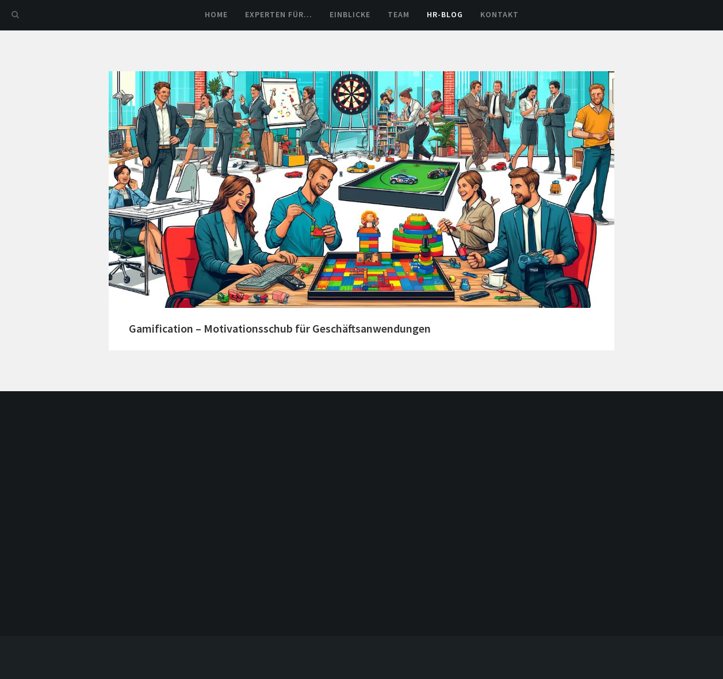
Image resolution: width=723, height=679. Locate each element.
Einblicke (350, 14)
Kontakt (499, 14)
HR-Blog (445, 14)
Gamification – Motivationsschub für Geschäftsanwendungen (280, 328)
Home (216, 14)
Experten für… (278, 14)
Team (399, 14)
